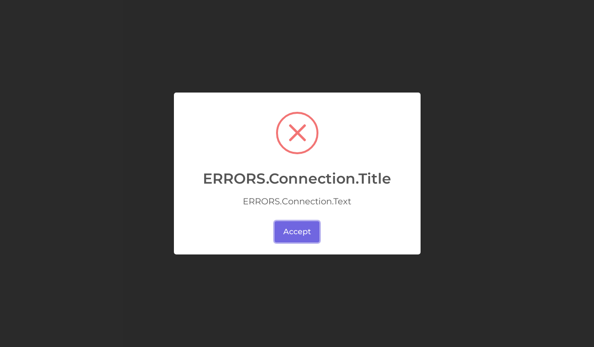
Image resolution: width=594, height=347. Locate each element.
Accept (297, 231)
